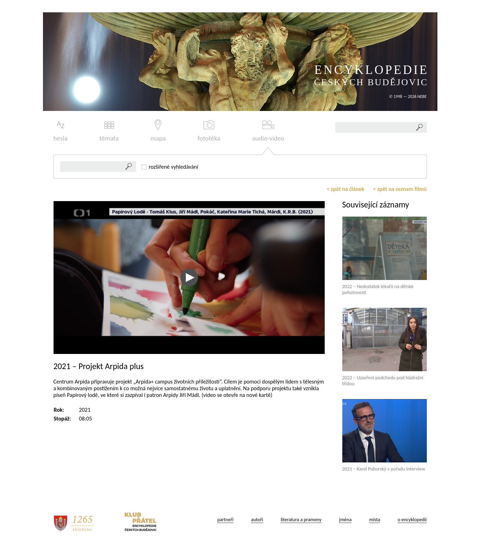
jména (345, 520)
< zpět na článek (345, 189)
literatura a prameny (301, 520)
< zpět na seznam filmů (400, 189)
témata (109, 130)
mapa (158, 130)
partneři (225, 520)
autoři (257, 520)
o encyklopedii (412, 520)
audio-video (268, 130)
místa (374, 520)
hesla (61, 130)
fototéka (209, 130)
